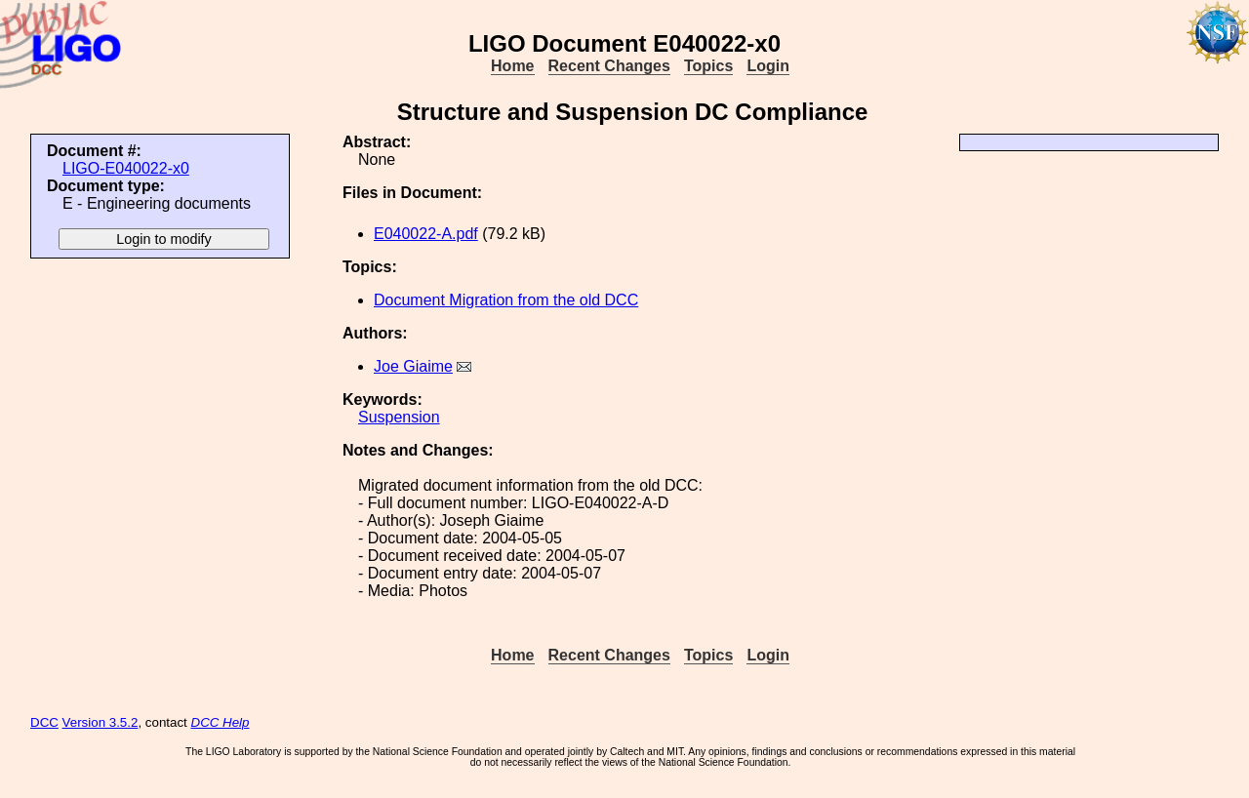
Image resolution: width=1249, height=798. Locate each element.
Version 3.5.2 (100, 722)
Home (512, 66)
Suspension (399, 417)
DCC (44, 722)
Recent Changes (609, 66)
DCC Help (220, 722)
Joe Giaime (413, 366)
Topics (708, 66)
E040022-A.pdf (426, 233)
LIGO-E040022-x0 (125, 168)
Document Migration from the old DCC (506, 300)
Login (767, 66)
